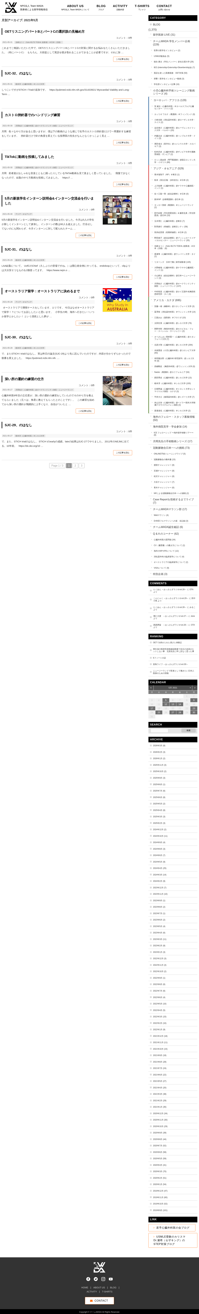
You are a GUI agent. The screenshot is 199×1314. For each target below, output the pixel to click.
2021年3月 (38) (159, 1094)
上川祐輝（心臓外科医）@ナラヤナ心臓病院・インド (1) (174, 187)
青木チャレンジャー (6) (164, 487)
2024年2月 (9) (159, 881)
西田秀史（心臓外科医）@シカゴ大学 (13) (173, 378)
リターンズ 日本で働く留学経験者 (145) (172, 262)
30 (194, 712)
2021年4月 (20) (159, 1088)
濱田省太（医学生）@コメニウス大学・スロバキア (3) (174, 145)
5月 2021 (173, 687)
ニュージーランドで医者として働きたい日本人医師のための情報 (173, 672)
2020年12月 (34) (160, 1113)
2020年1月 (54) (159, 1184)
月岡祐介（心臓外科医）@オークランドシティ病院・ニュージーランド (44, 126)
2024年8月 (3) (159, 849)
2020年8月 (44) (159, 1139)
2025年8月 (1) (159, 784)
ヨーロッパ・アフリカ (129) (169, 100)
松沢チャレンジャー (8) (164, 476)
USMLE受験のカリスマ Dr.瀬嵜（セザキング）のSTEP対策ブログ (170, 1240)
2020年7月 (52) (159, 1146)
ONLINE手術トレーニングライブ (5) (170, 454)
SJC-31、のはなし (18, 249)
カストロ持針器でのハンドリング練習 (32, 115)
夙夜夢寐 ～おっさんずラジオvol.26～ (170, 625)
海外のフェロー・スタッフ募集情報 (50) (174, 418)
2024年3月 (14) (159, 875)
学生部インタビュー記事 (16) (166, 84)
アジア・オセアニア (23, 214)
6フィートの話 (159, 658)
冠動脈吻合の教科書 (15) (165, 459)
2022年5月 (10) (159, 1004)
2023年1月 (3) (159, 952)
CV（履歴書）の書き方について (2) (169, 545)
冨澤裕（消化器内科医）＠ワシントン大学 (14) (175, 312)
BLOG (156, 24)
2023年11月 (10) (160, 894)
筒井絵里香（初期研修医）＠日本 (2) (170, 232)
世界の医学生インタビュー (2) (167, 50)
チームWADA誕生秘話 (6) (168, 527)
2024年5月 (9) (159, 862)
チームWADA (96, 1310)
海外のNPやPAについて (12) (166, 551)
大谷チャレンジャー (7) (164, 482)
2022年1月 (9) (159, 1029)
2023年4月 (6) (159, 933)
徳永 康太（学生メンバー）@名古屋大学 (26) (174, 62)
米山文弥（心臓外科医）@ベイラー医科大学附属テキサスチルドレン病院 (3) (174, 404)
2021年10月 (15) (160, 1049)
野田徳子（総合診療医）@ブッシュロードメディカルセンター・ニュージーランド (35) (174, 239)
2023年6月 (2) (159, 920)
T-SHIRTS (107, 1290)
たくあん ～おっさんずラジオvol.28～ (169, 589)
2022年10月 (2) (159, 971)
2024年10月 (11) (160, 836)
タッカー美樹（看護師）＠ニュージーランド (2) (173, 206)
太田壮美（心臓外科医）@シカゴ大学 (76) (173, 323)
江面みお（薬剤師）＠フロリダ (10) (170, 317)
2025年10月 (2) (159, 771)
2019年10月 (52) (160, 1204)
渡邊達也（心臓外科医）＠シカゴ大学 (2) (172, 411)
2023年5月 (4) (159, 926)
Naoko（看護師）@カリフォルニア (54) (172, 372)
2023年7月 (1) (159, 913)
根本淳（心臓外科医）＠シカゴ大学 (29, 84)
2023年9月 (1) (159, 900)
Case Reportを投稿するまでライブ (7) (173, 501)
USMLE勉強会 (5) (161, 56)
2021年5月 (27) (159, 1081)
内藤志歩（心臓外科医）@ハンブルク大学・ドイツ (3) (174, 137)
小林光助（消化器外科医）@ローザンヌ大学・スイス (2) (174, 121)
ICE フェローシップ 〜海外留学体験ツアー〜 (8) (173, 434)
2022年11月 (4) (159, 965)
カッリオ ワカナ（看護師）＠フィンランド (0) (174, 114)
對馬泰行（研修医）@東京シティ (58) (171, 227)
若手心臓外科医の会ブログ (173, 1227)
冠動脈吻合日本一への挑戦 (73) (171, 447)
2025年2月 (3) (159, 823)
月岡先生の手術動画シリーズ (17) (172, 441)
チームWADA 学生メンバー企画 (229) (171, 43)
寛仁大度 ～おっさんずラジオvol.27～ (170, 616)
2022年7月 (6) (159, 991)
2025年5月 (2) (159, 804)
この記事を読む (123, 59)
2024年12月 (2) (159, 829)
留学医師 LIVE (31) (164, 34)
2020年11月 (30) (160, 1120)
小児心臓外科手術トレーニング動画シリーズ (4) (174, 92)
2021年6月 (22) (159, 1075)
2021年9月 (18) (159, 1055)
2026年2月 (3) (159, 752)
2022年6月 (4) (159, 997)
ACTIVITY (92, 1290)
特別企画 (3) (160, 574)
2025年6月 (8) (159, 797)
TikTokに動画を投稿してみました (29, 157)
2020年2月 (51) (159, 1178)
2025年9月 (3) (159, 778)
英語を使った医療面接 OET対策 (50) (170, 73)
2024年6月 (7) (159, 855)
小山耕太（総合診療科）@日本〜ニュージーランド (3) (174, 276)
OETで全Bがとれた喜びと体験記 (167, 642)
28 (180, 712)
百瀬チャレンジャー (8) (164, 471)
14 (180, 704)
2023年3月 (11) (159, 939)
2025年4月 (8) (159, 810)
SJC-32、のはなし (18, 73)
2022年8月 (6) (159, 984)
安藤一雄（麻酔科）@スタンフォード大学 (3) (174, 306)
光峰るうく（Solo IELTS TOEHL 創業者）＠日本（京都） (38, 42)
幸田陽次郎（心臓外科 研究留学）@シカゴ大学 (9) (174, 359)
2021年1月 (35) (159, 1107)
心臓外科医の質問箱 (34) (165, 540)
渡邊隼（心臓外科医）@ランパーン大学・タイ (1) (174, 255)
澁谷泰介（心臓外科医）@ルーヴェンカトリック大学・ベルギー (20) (174, 129)
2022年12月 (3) (159, 958)
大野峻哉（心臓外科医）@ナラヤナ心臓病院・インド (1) (174, 268)
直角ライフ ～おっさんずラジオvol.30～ (170, 664)
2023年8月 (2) (159, 907)
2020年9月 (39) (159, 1133)
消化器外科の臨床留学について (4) (169, 557)
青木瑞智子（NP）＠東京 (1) (167, 174)
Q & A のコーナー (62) (166, 533)
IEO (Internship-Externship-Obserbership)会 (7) (174, 67)
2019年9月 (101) (160, 1210)
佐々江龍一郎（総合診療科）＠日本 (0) (171, 194)
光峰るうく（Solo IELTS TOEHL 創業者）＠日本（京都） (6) (174, 247)
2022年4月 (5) (159, 1010)
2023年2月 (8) (159, 945)
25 (159, 712)
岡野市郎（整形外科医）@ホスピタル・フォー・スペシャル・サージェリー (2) (173, 330)
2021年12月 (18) (160, 1036)
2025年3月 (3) (159, 816)
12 (166, 704)
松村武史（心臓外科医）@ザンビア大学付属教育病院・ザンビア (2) (174, 153)
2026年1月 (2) (159, 758)
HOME (84, 1286)
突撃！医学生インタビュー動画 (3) (169, 79)
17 (152, 708)
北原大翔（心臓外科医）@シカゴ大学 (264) (173, 345)
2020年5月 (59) (159, 1158)
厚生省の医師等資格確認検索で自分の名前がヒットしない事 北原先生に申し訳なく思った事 (173, 650)
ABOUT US (99, 1286)
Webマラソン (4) (161, 515)
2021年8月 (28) (159, 1062)
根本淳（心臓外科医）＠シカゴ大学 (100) (172, 383)
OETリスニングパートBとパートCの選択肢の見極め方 (45, 31)
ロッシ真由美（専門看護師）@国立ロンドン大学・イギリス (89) (174, 161)
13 (173, 704)
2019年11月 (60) (160, 1197)
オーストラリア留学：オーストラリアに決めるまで (42, 291)
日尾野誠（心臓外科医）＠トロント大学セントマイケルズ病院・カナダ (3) (174, 390)
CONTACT (101, 1299)
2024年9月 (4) (159, 842)
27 (173, 712)
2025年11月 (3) (159, 765)
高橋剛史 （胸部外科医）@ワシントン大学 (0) (174, 366)
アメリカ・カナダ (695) (167, 300)
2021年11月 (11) (160, 1042)
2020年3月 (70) (159, 1171)
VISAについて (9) (161, 568)
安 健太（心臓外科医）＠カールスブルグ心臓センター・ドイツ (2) (174, 107)
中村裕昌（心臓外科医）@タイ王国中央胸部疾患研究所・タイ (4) (174, 292)
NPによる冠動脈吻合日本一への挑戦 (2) (171, 493)
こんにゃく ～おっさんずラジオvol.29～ (170, 598)
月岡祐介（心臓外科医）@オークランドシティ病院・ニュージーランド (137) (174, 284)
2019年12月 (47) (160, 1191)
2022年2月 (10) (159, 1023)
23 (194, 708)
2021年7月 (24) (159, 1068)
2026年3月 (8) (159, 745)
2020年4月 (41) (159, 1165)
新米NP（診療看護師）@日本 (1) (169, 199)
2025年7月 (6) (159, 791)
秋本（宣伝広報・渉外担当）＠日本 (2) (171, 180)
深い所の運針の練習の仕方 (24, 379)
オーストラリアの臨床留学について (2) (171, 562)
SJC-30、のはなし (18, 337)
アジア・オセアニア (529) (168, 168)
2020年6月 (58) (159, 1152)
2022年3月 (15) (159, 1017)
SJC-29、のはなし (18, 425)
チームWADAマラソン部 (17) (170, 509)
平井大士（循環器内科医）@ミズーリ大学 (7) (174, 397)
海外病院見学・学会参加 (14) (170, 426)
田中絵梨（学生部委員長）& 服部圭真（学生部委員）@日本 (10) (174, 214)
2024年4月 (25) (159, 868)
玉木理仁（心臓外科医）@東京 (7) (169, 221)
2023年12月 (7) (159, 888)
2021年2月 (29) (159, 1100)
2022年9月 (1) (159, 978)
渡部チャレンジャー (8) (164, 465)
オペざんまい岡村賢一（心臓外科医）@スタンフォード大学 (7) (174, 338)
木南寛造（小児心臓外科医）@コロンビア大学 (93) (174, 351)
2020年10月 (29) (160, 1126)
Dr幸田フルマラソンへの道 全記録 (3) (171, 521)
